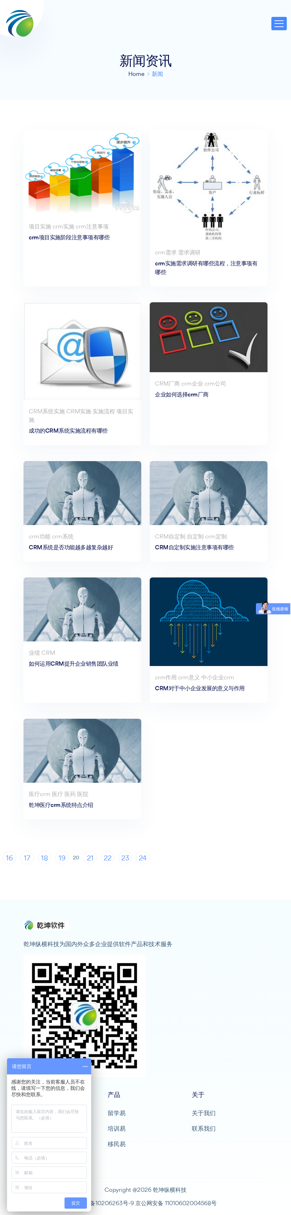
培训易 (117, 1128)
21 (90, 857)
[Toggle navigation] (279, 23)
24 (143, 857)
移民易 (117, 1144)
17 (27, 857)
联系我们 (204, 1128)
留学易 (117, 1113)
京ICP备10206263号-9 (104, 1203)
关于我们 (204, 1113)
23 (125, 857)
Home (136, 74)
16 (9, 857)
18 (44, 857)
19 (62, 857)
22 (107, 857)
